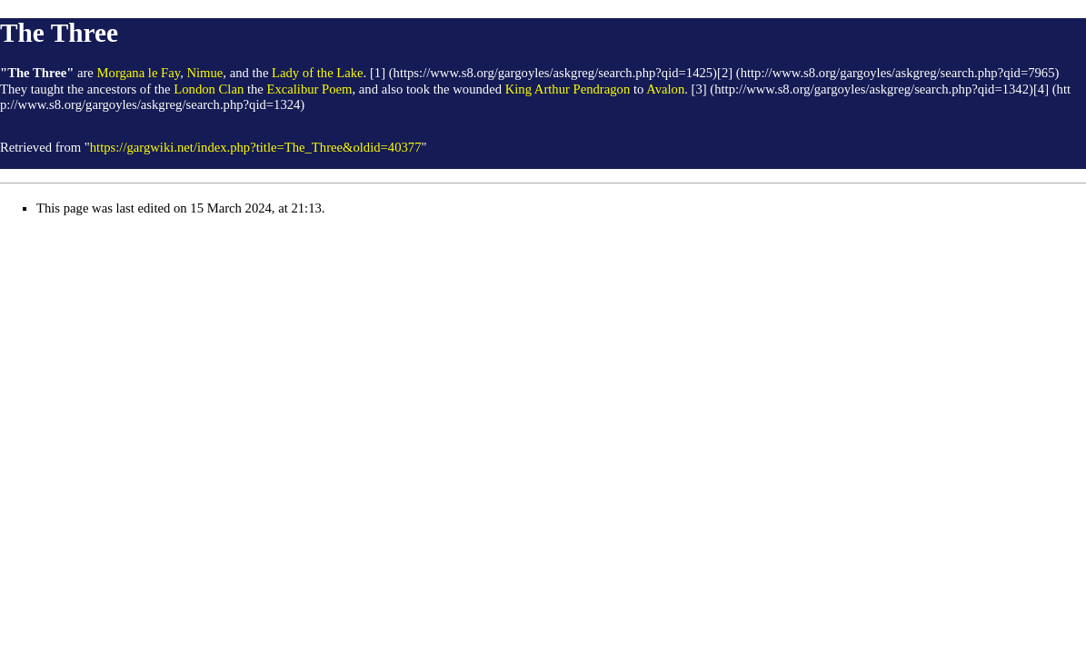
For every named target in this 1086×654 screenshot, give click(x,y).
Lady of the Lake (318, 72)
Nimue (204, 72)
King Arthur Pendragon (568, 89)
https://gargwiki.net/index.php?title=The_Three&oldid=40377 (256, 147)
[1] (377, 72)
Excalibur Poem (309, 89)
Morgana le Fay (139, 72)
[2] (724, 72)
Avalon (665, 89)
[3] (699, 89)
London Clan (209, 89)
